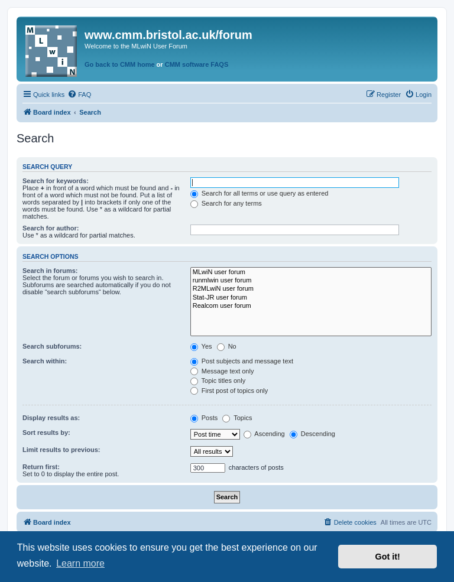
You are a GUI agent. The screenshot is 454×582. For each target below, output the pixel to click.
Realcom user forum (311, 306)
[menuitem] (79, 94)
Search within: (44, 361)
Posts (204, 417)
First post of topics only (229, 390)
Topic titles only (217, 380)
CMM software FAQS (197, 64)
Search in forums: (50, 270)
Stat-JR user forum (311, 298)
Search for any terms (226, 203)
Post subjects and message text (241, 361)
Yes (201, 346)
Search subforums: (52, 346)
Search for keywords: (55, 180)
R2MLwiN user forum (311, 289)
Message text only (222, 371)
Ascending (264, 433)
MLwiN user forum (311, 272)
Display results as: (51, 417)
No (226, 346)
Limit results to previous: (61, 449)
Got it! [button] (387, 556)
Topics (237, 417)
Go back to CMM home (120, 64)
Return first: (41, 466)
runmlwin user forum (311, 281)
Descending (312, 433)
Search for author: (50, 228)
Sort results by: (46, 432)
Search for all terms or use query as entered (259, 193)
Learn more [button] (80, 563)
